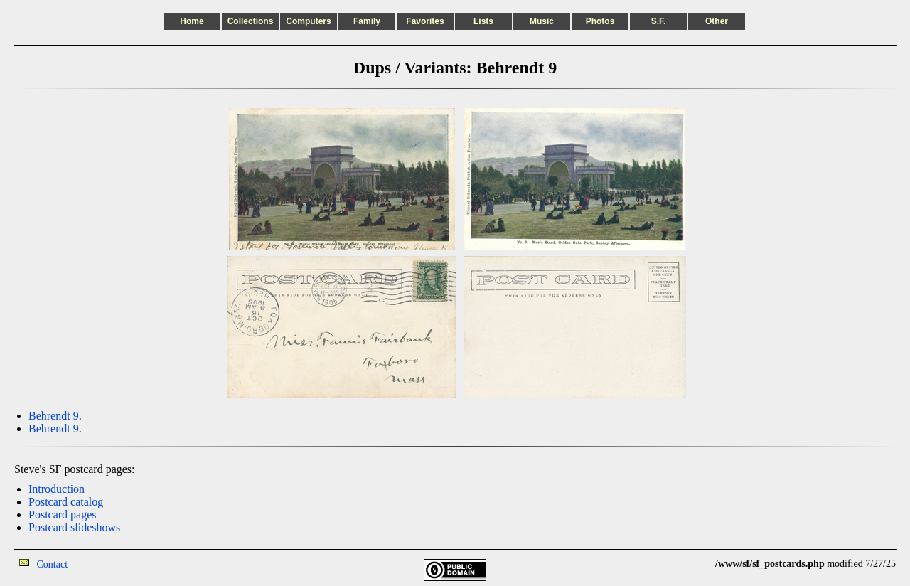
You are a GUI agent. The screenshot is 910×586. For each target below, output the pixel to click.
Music (542, 21)
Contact (52, 564)
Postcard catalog (65, 502)
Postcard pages (62, 514)
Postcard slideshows (74, 527)
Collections (251, 21)
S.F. (658, 21)
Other (716, 21)
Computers (308, 21)
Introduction (56, 489)
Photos (600, 21)
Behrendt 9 (53, 416)
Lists (483, 21)
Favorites (425, 21)
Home (191, 21)
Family (366, 21)
